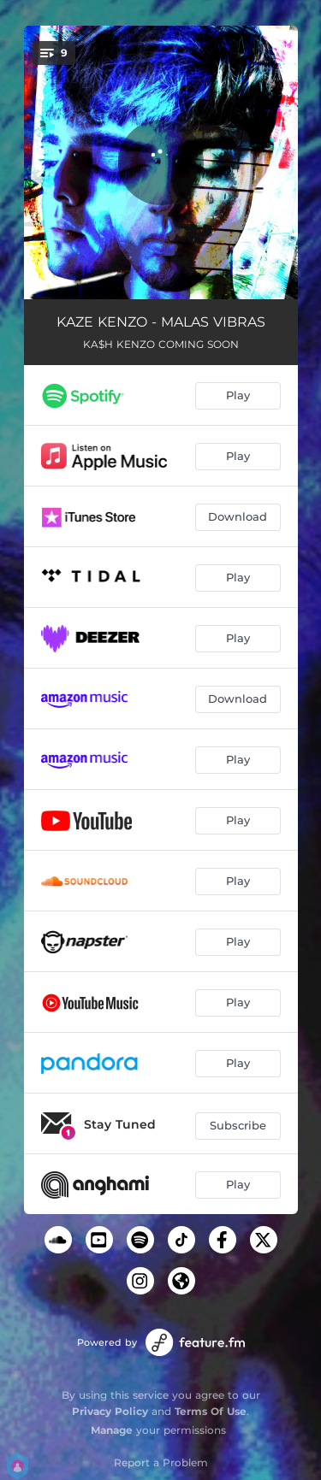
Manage (112, 1430)
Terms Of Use (211, 1411)
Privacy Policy (110, 1411)
